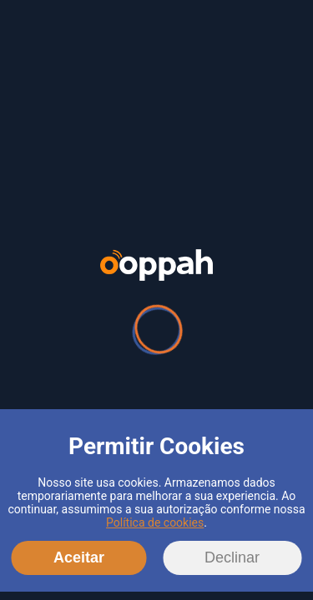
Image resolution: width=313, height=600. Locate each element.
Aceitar (78, 557)
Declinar (232, 557)
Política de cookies (155, 522)
